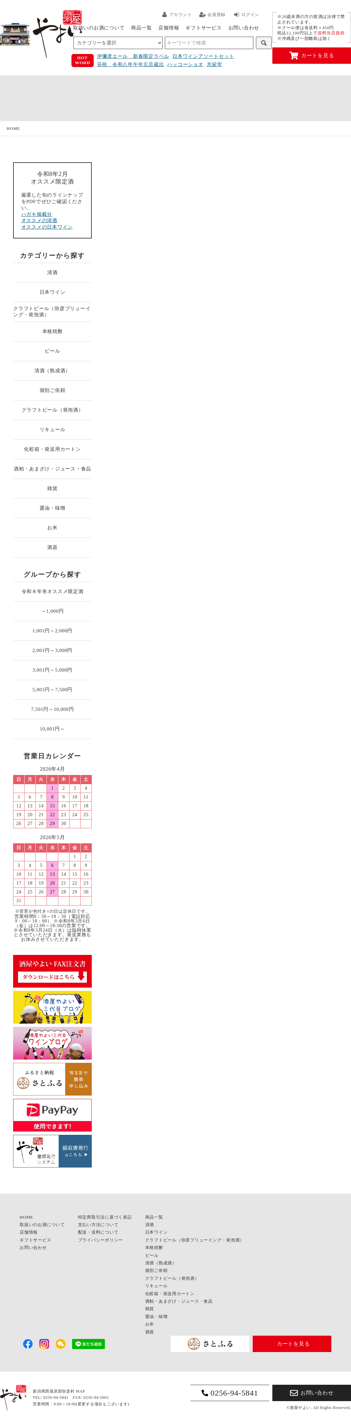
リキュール (53, 429)
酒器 (52, 547)
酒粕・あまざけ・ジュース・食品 (52, 468)
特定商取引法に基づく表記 (105, 1217)
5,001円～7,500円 (52, 689)
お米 (52, 527)
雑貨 (52, 488)
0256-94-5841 (230, 1393)
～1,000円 (52, 611)
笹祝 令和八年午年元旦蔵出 (130, 64)
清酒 (52, 272)
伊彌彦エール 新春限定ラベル (133, 56)
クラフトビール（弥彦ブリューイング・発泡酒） (51, 312)
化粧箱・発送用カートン (52, 449)
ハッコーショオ (185, 64)
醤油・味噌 (53, 508)
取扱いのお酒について (99, 27)
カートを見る (311, 56)
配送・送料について (98, 1232)
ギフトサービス (203, 27)
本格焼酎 (52, 331)
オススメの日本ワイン (47, 227)
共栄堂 (214, 64)
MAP (80, 1391)
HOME (13, 128)
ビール (52, 351)
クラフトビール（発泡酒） (53, 410)
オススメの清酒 (39, 220)
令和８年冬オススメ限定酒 (53, 591)
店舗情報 (168, 27)
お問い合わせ (244, 27)
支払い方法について (98, 1224)
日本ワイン (53, 292)
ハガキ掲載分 (36, 214)
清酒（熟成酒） (52, 370)
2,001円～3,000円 (52, 650)
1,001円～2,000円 (52, 630)
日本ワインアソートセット (203, 56)
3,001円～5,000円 (52, 670)
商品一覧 (141, 27)
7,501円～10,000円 (52, 709)
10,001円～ (52, 728)
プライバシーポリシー (100, 1240)
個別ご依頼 (53, 390)
